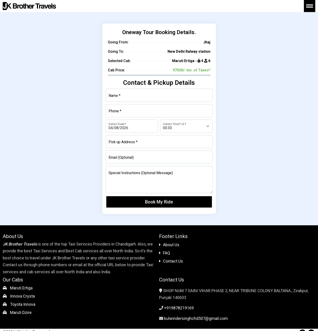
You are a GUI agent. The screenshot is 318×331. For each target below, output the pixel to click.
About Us (169, 244)
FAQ (164, 253)
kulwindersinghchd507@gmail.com (196, 318)
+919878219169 (179, 308)
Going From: (118, 42)
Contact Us (171, 261)
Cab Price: (116, 70)
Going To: (116, 51)
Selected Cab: (119, 61)
